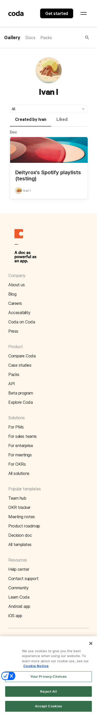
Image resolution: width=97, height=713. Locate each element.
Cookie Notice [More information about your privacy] (36, 668)
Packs (46, 37)
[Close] (90, 645)
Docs (30, 37)
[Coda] (16, 13)
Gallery (12, 38)
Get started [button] (56, 13)
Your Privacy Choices (48, 679)
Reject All (48, 694)
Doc (13, 132)
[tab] (30, 122)
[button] (71, 37)
